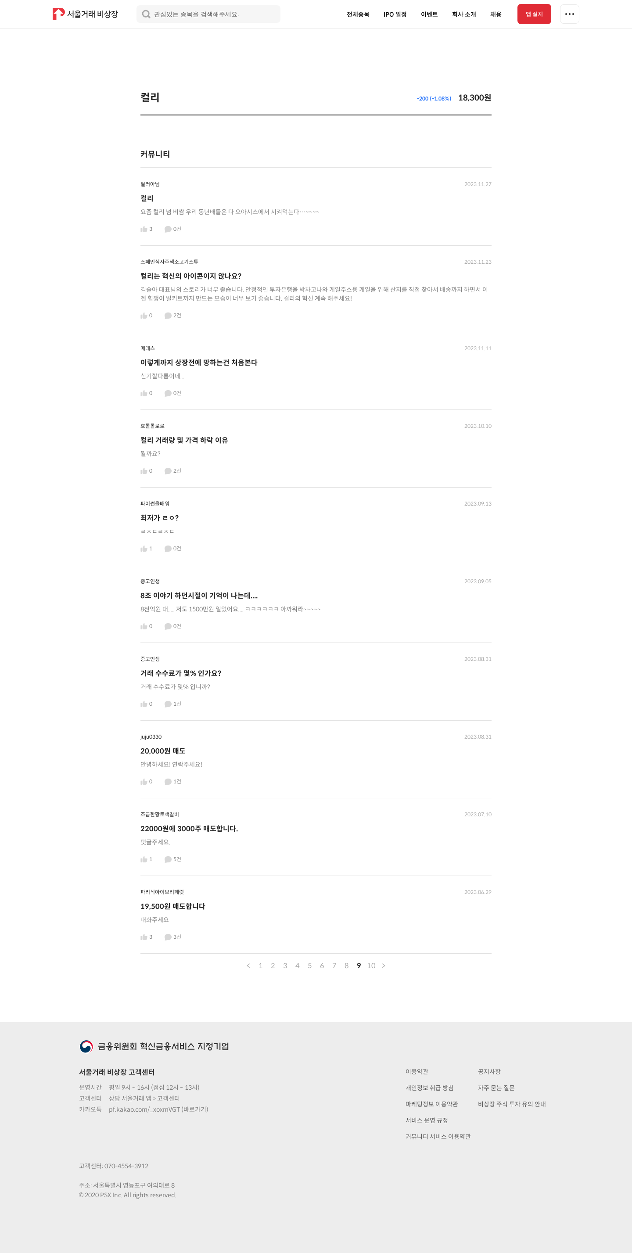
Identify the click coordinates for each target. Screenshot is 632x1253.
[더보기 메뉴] (569, 14)
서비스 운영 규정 (427, 1120)
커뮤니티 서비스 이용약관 (438, 1137)
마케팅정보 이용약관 (432, 1104)
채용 (496, 14)
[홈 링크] (86, 14)
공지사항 (489, 1072)
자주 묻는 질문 (496, 1088)
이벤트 (429, 14)
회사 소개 (464, 14)
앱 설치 (534, 14)
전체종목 (358, 14)
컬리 (150, 97)
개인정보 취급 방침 (430, 1088)
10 (371, 965)
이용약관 (417, 1072)
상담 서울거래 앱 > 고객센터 (144, 1098)
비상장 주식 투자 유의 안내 (512, 1104)
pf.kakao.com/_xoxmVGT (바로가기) (158, 1109)
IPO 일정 (395, 14)
